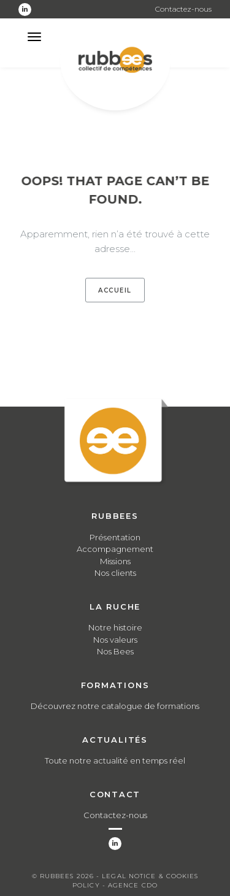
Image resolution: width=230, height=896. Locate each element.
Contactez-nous (183, 8)
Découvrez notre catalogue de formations (115, 706)
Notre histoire (115, 627)
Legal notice (129, 876)
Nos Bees (115, 651)
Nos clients (115, 573)
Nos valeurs (115, 640)
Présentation (115, 537)
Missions (115, 561)
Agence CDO (133, 885)
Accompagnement (115, 549)
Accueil (115, 290)
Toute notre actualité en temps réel (115, 760)
